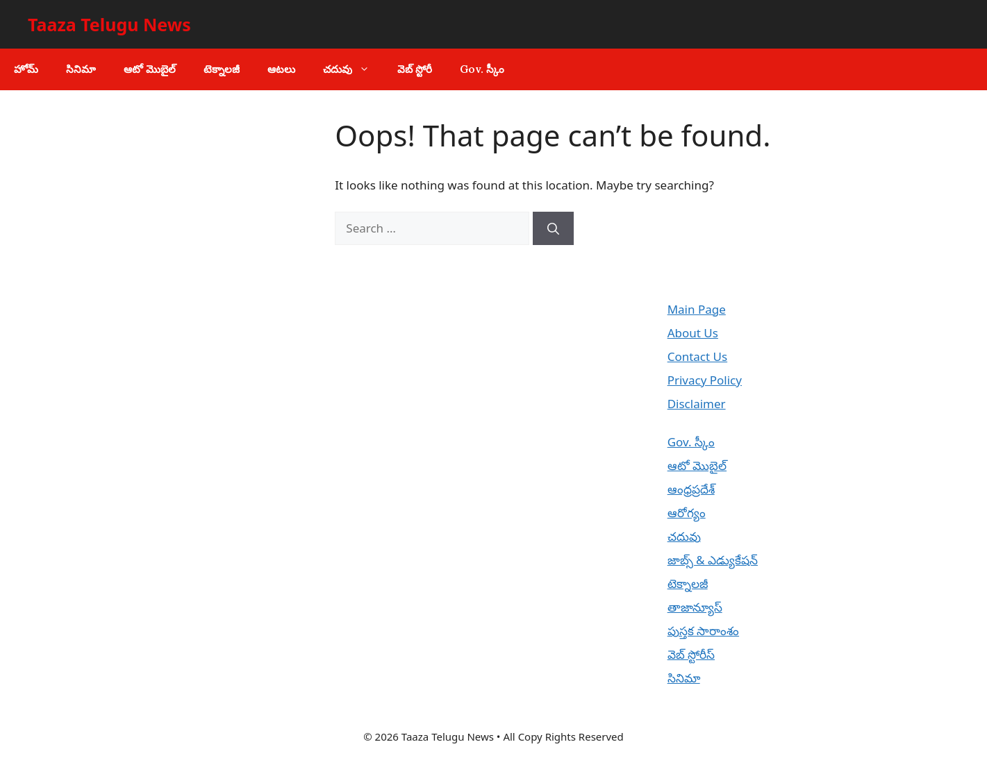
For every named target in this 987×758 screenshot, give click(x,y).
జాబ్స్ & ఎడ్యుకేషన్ (712, 560)
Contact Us (697, 356)
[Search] (553, 228)
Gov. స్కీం (482, 69)
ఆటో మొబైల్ (150, 69)
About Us (692, 333)
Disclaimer (696, 404)
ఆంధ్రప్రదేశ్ (691, 489)
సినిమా (81, 69)
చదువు (353, 69)
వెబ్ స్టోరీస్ (691, 654)
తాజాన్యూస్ (694, 607)
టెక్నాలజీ (222, 69)
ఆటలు (281, 69)
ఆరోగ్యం (686, 513)
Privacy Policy (704, 380)
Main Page (696, 309)
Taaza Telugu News (109, 24)
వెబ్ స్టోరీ (414, 69)
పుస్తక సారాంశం (703, 631)
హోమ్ (26, 69)
